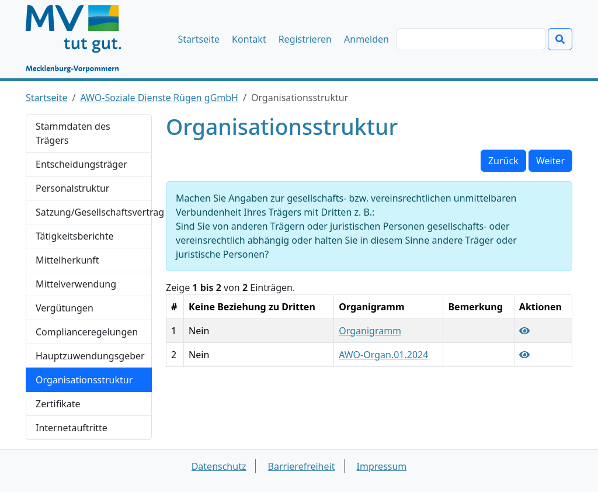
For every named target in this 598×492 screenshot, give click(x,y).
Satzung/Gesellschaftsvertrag (94, 212)
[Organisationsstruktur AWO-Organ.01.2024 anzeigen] (524, 354)
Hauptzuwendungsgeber (90, 355)
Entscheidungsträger (81, 164)
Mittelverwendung (76, 284)
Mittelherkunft (67, 260)
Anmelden (366, 39)
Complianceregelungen (87, 331)
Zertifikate (58, 403)
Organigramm (370, 330)
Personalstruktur (72, 188)
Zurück (503, 160)
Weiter (550, 160)
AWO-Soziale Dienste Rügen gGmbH (159, 97)
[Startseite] (79, 39)
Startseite (199, 39)
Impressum (382, 466)
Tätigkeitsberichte (74, 236)
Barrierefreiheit (301, 466)
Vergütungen (64, 308)
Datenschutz (219, 466)
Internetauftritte (71, 427)
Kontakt (249, 39)
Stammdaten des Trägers (73, 133)
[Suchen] (471, 39)
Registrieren (305, 39)
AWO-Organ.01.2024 (383, 354)
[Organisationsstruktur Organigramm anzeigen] (524, 330)
